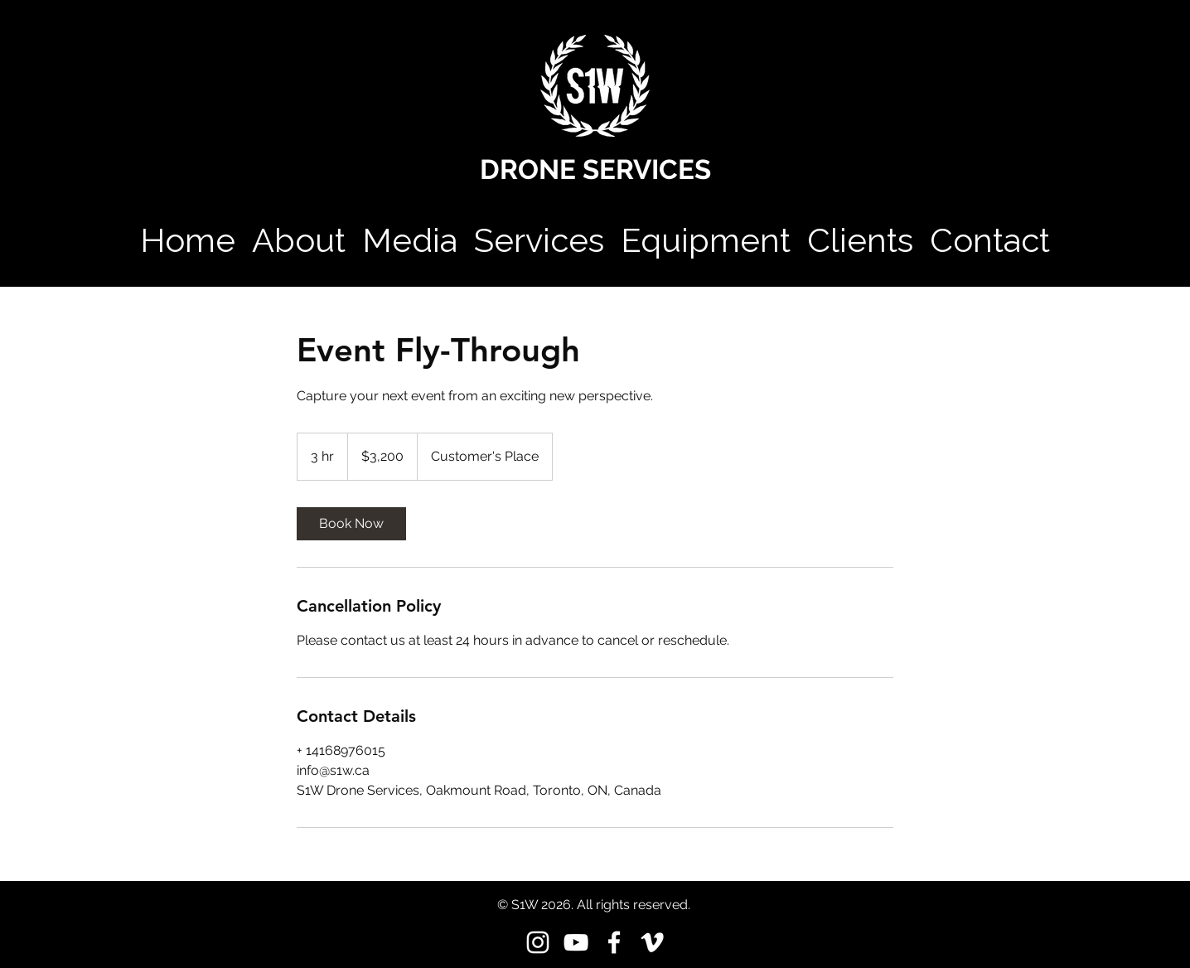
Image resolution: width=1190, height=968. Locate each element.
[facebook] (614, 942)
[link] (351, 523)
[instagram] (538, 942)
